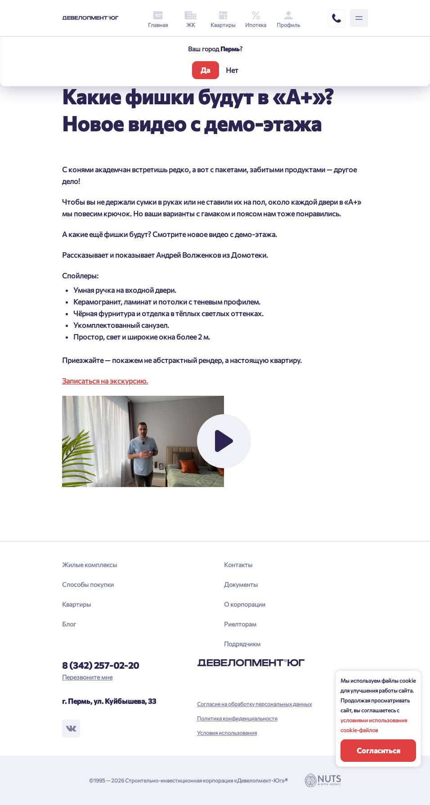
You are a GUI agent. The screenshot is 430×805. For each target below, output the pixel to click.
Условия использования (227, 732)
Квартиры (76, 604)
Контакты (238, 564)
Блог (69, 624)
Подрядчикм (242, 644)
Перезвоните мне (87, 677)
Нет (232, 70)
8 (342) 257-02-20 (100, 665)
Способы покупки (88, 584)
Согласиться (378, 750)
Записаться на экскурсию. (105, 380)
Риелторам (240, 624)
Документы (241, 584)
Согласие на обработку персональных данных (254, 704)
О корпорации (244, 604)
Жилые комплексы (89, 564)
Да (205, 70)
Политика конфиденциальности (237, 718)
